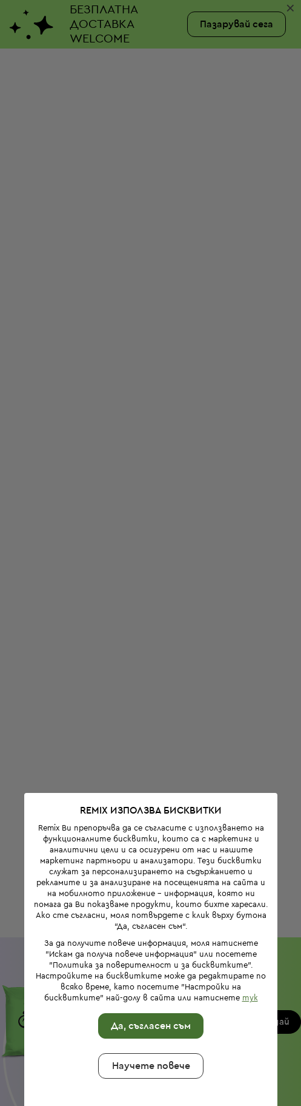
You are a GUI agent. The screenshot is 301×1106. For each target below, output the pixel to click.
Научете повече (148, 992)
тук (247, 924)
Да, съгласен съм (148, 952)
